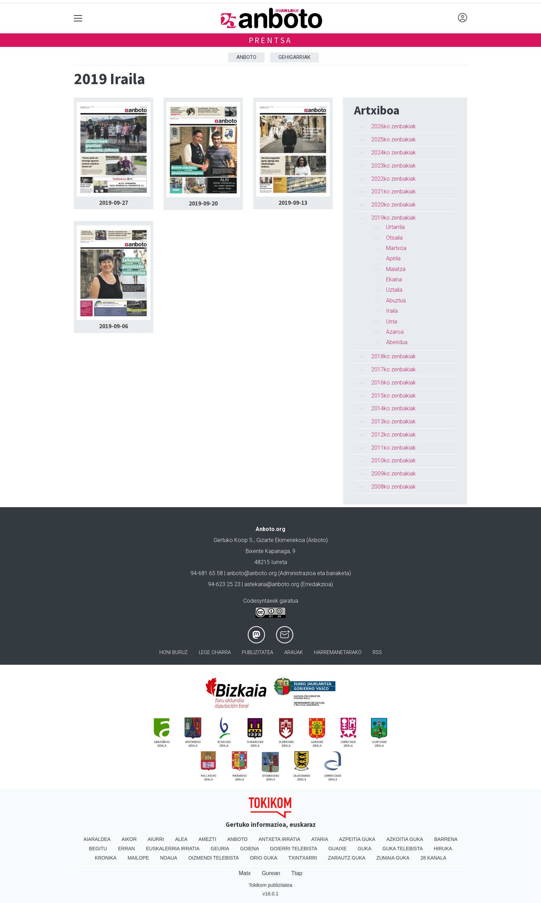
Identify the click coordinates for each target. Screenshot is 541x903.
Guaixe (337, 848)
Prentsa (271, 40)
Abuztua (396, 300)
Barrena (446, 839)
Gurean (271, 873)
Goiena (249, 848)
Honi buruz (173, 652)
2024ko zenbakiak (393, 152)
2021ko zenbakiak (393, 191)
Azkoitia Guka (404, 839)
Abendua (396, 342)
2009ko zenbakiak (393, 473)
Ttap (296, 873)
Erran (126, 848)
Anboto (246, 57)
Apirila (393, 258)
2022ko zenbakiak (393, 178)
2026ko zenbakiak (393, 126)
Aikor (129, 839)
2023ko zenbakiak (393, 165)
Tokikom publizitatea (270, 885)
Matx (245, 873)
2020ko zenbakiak (393, 204)
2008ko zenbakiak (393, 486)
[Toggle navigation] (78, 18)
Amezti (207, 839)
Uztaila (394, 290)
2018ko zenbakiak (393, 356)
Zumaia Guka (393, 858)
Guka (365, 848)
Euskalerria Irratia (172, 848)
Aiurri (156, 839)
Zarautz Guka (346, 858)
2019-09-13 (292, 203)
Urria (391, 321)
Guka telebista (402, 848)
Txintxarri (302, 858)
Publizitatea (257, 652)
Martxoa (396, 248)
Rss (377, 652)
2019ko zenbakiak (393, 217)
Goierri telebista (293, 848)
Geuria (219, 848)
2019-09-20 (203, 203)
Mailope (138, 858)
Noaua (168, 858)
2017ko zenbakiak (393, 369)
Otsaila (394, 237)
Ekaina (394, 279)
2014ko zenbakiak (393, 408)
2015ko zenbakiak (393, 395)
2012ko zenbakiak (393, 434)
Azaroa (395, 332)
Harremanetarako (338, 652)
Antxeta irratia (280, 839)
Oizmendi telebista (213, 858)
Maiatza (395, 269)
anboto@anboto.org (252, 573)
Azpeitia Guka (357, 839)
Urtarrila (395, 227)
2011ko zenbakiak (393, 447)
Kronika (106, 858)
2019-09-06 (113, 326)
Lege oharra (215, 652)
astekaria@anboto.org (271, 584)
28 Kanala (433, 858)
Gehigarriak (294, 57)
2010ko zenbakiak (393, 460)
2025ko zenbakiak (393, 139)
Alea (181, 839)
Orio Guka (263, 858)
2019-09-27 (113, 203)
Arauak (293, 652)
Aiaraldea (97, 839)
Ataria (319, 839)
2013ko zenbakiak (393, 421)
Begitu (98, 848)
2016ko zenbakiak (393, 382)
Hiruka (443, 848)
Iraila (392, 311)
